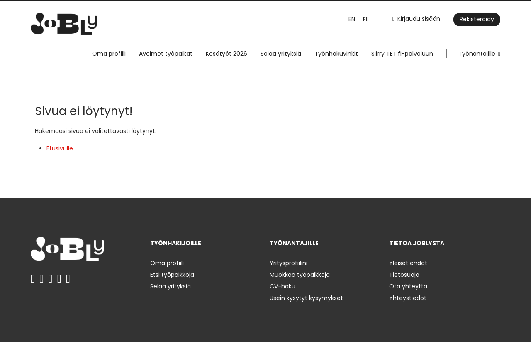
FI (365, 19)
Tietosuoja (404, 275)
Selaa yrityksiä (281, 53)
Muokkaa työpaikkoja (300, 275)
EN (351, 19)
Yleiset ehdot (408, 263)
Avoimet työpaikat (165, 53)
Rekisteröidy (477, 19)
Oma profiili (109, 53)
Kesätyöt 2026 (226, 53)
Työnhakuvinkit (336, 53)
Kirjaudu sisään (418, 19)
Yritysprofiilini (288, 263)
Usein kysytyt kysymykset (306, 298)
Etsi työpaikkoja (172, 275)
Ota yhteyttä (408, 286)
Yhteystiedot (407, 298)
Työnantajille (476, 53)
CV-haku (282, 286)
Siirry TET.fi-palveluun (402, 53)
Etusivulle (59, 148)
